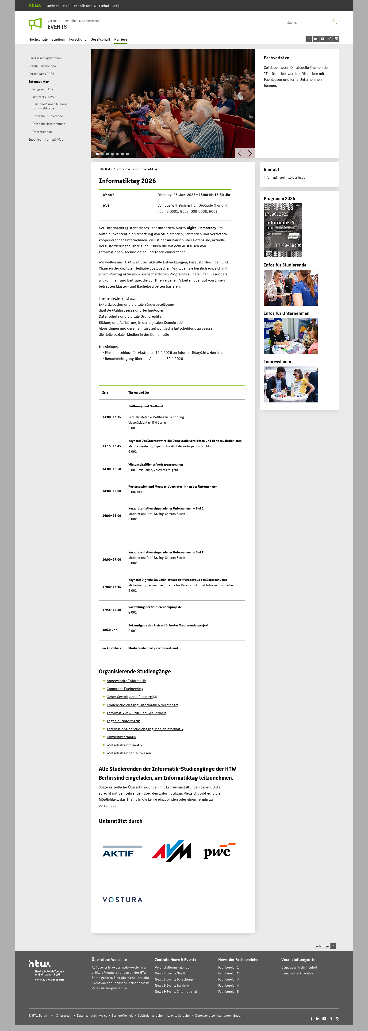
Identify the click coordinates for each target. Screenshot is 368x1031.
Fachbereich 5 (228, 991)
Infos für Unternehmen (287, 313)
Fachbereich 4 (228, 985)
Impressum (64, 1015)
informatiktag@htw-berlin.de (284, 177)
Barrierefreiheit (122, 1015)
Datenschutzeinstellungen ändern (219, 1015)
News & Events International (176, 991)
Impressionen (277, 361)
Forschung (78, 39)
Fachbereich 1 (228, 967)
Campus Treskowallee (297, 973)
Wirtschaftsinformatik (124, 745)
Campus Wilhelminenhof (299, 967)
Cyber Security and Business (130, 696)
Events (120, 169)
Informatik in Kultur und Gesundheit (136, 713)
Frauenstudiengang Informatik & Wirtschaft (142, 705)
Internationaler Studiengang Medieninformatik (145, 729)
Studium (58, 39)
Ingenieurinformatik (123, 721)
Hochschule (38, 39)
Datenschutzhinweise (92, 1015)
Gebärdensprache (150, 1015)
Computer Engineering (125, 688)
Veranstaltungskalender (172, 967)
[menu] (322, 39)
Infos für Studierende (285, 264)
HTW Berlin (105, 169)
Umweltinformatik (121, 737)
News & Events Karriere (171, 985)
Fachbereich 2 (228, 973)
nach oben (325, 946)
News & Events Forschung (174, 979)
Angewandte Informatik (126, 680)
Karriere (120, 39)
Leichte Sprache (178, 1015)
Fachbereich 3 (228, 979)
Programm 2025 (279, 198)
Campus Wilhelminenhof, (178, 205)
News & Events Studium (172, 973)
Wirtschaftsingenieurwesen (129, 753)
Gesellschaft (100, 39)
